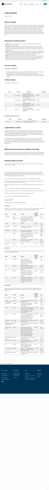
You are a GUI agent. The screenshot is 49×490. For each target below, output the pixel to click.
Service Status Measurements (30, 378)
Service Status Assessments (30, 379)
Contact (26, 376)
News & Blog (27, 373)
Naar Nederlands (44, 0)
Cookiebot (24, 202)
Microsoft (14, 259)
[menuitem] (44, 1)
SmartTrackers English (7, 4)
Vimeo (14, 217)
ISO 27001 (39, 376)
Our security (39, 373)
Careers (26, 374)
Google (14, 233)
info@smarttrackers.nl (5, 379)
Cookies (38, 375)
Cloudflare (15, 226)
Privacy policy (39, 374)
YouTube (14, 297)
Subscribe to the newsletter (30, 375)
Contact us (15, 377)
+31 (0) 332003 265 (4, 377)
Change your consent (8, 200)
